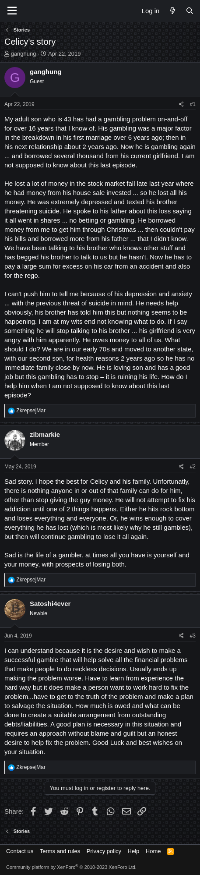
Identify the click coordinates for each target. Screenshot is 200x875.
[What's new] (172, 11)
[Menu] (12, 11)
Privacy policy (104, 851)
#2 (193, 467)
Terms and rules (60, 851)
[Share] (181, 104)
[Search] (189, 11)
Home (153, 851)
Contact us (19, 851)
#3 (193, 636)
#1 (193, 104)
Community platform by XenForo (71, 867)
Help (134, 851)
